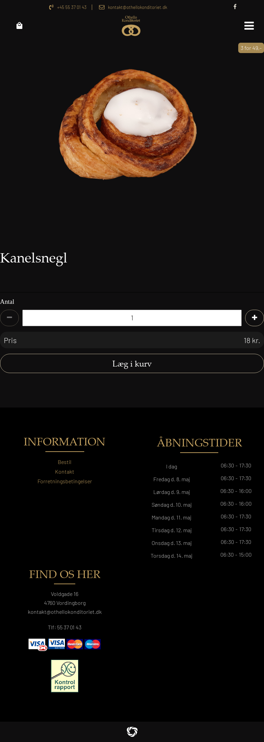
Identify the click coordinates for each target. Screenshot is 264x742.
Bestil (65, 461)
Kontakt (64, 471)
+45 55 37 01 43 (72, 7)
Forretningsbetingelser (64, 481)
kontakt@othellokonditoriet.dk (137, 7)
